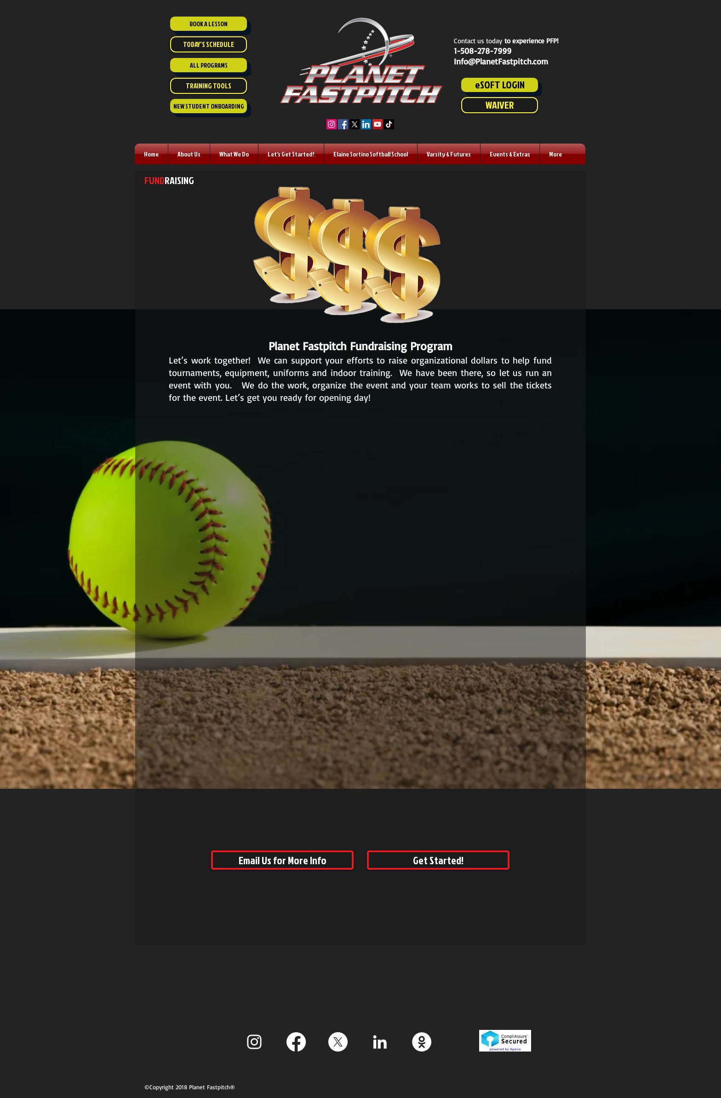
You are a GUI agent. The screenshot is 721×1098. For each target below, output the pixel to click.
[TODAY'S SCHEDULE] (208, 44)
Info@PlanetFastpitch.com (501, 61)
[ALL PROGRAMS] (208, 65)
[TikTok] (389, 124)
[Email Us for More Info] (282, 860)
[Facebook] (343, 124)
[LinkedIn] (366, 124)
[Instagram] (331, 124)
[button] (189, 154)
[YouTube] (377, 124)
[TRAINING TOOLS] (208, 86)
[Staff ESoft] (421, 1042)
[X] (354, 124)
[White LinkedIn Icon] (379, 1042)
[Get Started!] (438, 860)
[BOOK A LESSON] (208, 24)
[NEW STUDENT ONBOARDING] (208, 106)
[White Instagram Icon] (254, 1042)
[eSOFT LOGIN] (499, 85)
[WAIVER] (499, 105)
